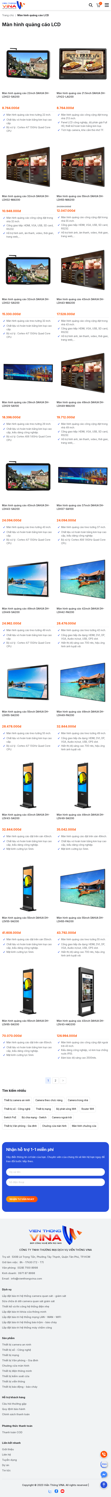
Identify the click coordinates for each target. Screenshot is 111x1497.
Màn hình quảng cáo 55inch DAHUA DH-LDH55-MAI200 (80, 198)
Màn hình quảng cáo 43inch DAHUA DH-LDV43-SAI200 (26, 816)
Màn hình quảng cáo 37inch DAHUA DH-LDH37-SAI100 (80, 507)
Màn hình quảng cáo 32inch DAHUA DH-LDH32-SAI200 (25, 301)
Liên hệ (6, 1454)
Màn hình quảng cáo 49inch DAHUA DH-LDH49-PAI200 (80, 713)
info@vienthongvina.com (26, 1278)
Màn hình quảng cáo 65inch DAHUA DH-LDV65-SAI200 (25, 1022)
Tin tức (6, 1470)
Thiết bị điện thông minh (17, 1371)
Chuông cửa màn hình (54, 1125)
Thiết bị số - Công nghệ (17, 1108)
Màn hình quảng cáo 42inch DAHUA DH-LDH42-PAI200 (80, 610)
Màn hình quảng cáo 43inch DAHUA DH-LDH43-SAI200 (26, 507)
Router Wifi (88, 1108)
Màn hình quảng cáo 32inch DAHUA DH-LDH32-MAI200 (25, 198)
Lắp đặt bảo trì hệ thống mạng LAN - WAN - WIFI (31, 1317)
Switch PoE (10, 1117)
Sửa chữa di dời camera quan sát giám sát (28, 1301)
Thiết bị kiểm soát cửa (15, 1376)
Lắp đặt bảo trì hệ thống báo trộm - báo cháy (29, 1322)
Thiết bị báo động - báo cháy (19, 1386)
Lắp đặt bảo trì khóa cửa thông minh (24, 1311)
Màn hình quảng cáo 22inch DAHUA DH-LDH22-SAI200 (25, 95)
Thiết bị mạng (43, 1108)
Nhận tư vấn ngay (22, 1199)
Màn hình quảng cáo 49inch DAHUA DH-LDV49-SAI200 (80, 816)
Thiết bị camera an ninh (17, 1100)
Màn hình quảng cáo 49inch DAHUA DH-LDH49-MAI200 (80, 404)
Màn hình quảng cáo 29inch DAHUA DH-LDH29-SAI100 (25, 404)
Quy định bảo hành (13, 1409)
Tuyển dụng (9, 1459)
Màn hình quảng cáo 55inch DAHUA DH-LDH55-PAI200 (80, 919)
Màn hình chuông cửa (84, 1125)
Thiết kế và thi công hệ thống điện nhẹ (25, 1306)
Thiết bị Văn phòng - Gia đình (20, 1125)
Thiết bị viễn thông (13, 1381)
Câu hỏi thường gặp (14, 1403)
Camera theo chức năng (48, 1100)
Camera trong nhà (78, 1100)
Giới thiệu (8, 1449)
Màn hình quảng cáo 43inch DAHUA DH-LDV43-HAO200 (80, 1022)
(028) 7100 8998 (28, 1267)
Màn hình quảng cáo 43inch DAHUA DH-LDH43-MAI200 (80, 301)
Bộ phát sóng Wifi (66, 1108)
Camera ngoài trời (62, 1117)
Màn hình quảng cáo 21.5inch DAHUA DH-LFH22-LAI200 (81, 95)
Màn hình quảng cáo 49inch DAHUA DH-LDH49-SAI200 (26, 610)
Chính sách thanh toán (16, 1414)
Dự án (5, 1465)
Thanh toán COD (12, 1432)
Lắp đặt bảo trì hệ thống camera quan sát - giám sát (34, 1296)
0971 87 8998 (26, 1273)
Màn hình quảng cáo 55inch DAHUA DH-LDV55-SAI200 (25, 919)
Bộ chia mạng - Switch (34, 1117)
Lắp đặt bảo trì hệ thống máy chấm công (27, 1327)
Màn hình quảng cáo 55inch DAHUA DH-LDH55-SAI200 (25, 713)
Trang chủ (8, 15)
